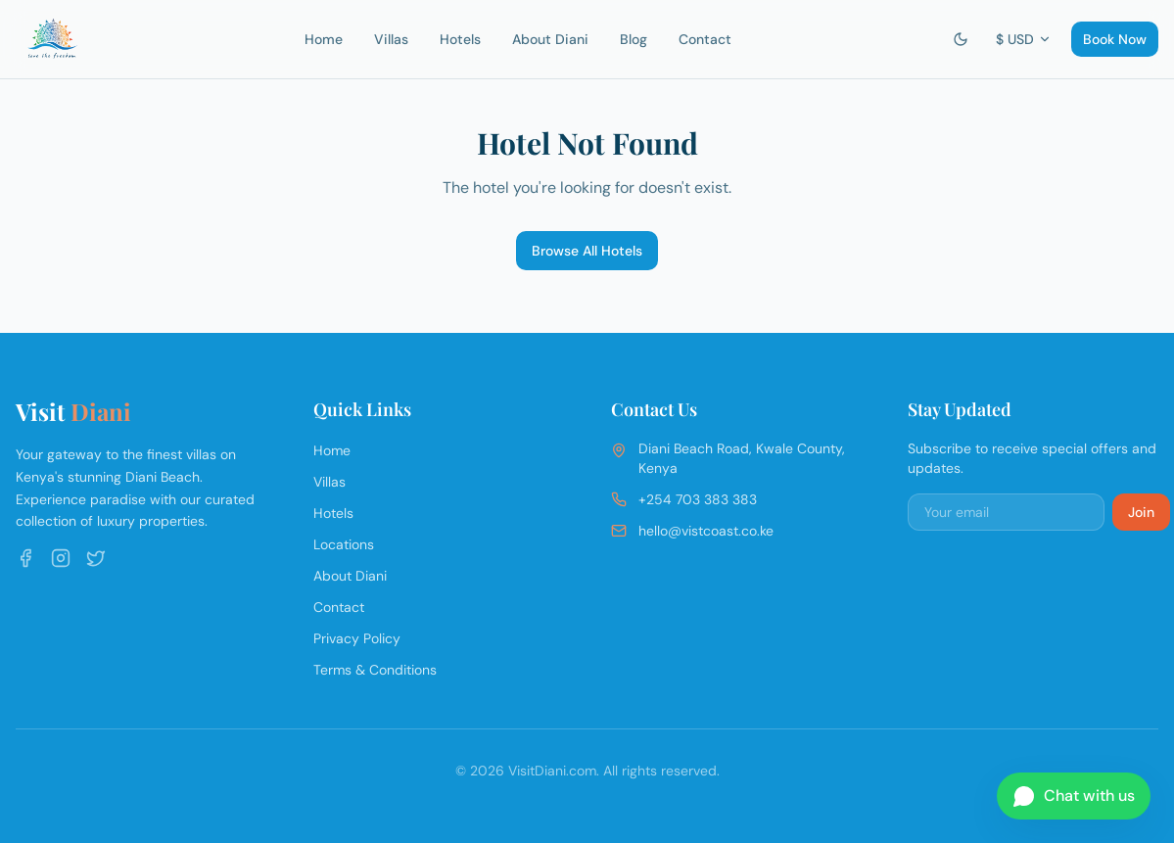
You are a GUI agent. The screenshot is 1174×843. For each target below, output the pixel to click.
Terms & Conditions (375, 670)
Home (324, 39)
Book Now (1115, 39)
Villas (391, 39)
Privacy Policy (356, 638)
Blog (633, 39)
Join (1141, 512)
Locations (343, 544)
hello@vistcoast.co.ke (706, 530)
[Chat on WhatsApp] (1074, 796)
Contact (705, 39)
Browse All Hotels (587, 250)
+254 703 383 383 (697, 499)
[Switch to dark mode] (960, 39)
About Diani (550, 39)
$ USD (1024, 39)
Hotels (460, 39)
